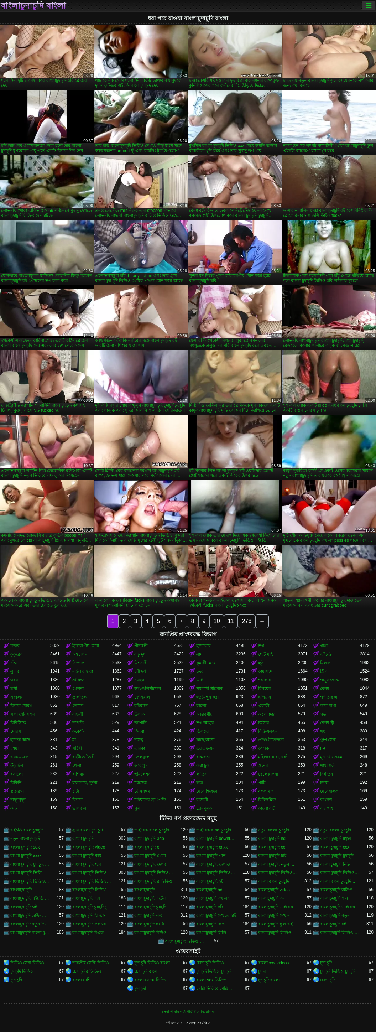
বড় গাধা (327, 808)
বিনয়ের (264, 688)
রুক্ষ (13, 808)
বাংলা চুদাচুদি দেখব (150, 864)
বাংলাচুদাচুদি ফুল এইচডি (278, 924)
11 (231, 621)
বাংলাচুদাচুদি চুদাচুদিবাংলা (154, 906)
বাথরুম (326, 799)
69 (322, 748)
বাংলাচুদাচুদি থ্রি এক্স (89, 915)
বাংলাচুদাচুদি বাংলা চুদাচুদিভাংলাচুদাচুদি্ (30, 932)
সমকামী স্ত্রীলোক (209, 688)
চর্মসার (263, 722)
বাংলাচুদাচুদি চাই (23, 906)
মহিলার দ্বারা (82, 671)
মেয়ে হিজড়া (206, 791)
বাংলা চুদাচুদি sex (25, 847)
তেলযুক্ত (141, 756)
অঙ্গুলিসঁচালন (147, 688)
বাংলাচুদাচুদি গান (334, 898)
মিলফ (325, 662)
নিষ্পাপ (78, 662)
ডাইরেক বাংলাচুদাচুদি (151, 830)
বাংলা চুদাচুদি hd (272, 838)
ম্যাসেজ (140, 782)
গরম (14, 680)
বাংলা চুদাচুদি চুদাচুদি (337, 855)
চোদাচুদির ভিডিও (86, 971)
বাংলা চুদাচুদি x (146, 847)
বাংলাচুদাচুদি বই (333, 924)
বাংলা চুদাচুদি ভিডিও (89, 872)
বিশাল (77, 799)
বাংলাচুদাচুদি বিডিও (150, 932)
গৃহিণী (77, 748)
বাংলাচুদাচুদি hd (209, 889)
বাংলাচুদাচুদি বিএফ (88, 932)
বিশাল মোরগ (21, 705)
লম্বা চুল (202, 765)
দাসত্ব (138, 739)
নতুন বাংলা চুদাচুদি (273, 830)
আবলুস (141, 765)
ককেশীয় (79, 731)
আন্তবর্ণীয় (204, 714)
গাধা (324, 645)
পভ (323, 714)
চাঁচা (13, 662)
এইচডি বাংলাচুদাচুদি (26, 830)
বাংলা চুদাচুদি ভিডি (26, 872)
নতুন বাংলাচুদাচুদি (25, 838)
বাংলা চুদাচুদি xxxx (26, 855)
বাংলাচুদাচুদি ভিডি (211, 932)
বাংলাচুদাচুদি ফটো (149, 924)
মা (74, 739)
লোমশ (77, 705)
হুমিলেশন (142, 774)
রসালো (16, 774)
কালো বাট (266, 808)
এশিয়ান (264, 697)
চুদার (262, 971)
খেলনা (78, 688)
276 (246, 621)
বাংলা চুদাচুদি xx (271, 847)
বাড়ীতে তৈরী (83, 756)
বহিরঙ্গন (141, 705)
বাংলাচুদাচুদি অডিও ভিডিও (340, 889)
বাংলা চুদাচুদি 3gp (149, 838)
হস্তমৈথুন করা (207, 697)
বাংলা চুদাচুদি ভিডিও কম (278, 872)
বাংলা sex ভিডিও (211, 979)
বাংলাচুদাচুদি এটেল (150, 898)
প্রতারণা (17, 791)
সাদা (199, 654)
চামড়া (139, 680)
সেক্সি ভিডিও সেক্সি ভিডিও (216, 988)
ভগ (261, 645)
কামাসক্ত (265, 671)
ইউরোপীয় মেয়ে (85, 645)
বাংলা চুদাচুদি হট (210, 881)
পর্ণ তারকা (328, 697)
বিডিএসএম (268, 731)
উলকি (139, 714)
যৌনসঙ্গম (142, 791)
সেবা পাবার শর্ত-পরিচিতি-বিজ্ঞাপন (188, 1012)
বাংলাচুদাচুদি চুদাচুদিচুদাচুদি (92, 906)
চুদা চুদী (140, 988)
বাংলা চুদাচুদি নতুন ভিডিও (278, 864)
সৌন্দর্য (140, 671)
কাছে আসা (205, 739)
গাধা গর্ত (327, 765)
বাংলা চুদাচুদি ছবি (86, 864)
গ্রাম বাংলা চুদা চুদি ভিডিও (92, 830)
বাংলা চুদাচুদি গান (210, 855)
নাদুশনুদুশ (18, 799)
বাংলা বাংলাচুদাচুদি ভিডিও (340, 881)
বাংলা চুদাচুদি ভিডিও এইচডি (216, 872)
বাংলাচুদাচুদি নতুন (335, 915)
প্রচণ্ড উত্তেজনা (271, 739)
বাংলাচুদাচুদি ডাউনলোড (30, 915)
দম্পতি (78, 722)
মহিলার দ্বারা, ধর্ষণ (273, 756)
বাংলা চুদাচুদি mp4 (335, 838)
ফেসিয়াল (142, 697)
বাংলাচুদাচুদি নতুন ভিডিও (30, 924)
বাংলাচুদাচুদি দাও (148, 915)
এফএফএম (205, 748)
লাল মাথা (328, 705)
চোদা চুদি (327, 979)
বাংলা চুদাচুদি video (88, 847)
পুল (137, 808)
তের (200, 671)
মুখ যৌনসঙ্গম (331, 756)
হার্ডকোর (203, 645)
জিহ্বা (139, 731)
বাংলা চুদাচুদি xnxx (212, 847)
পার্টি (262, 782)
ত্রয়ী (13, 688)
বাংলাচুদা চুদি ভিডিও (89, 889)
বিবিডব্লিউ (267, 799)
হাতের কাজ (20, 739)
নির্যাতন (326, 774)
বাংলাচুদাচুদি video (274, 889)
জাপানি (140, 722)
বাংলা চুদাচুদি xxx (334, 847)
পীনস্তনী (140, 645)
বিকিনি (15, 782)
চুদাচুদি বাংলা (269, 979)
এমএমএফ (19, 756)
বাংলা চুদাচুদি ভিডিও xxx (154, 872)
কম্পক (263, 748)
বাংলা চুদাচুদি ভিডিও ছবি (340, 872)
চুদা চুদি (326, 962)
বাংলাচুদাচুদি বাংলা (33, 5)
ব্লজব (15, 645)
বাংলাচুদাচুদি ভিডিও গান (340, 932)
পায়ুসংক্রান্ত (329, 680)
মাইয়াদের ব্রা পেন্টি (150, 799)
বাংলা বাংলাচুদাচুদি (273, 881)
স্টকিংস (78, 680)
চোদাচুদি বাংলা (146, 971)
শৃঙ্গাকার (264, 680)
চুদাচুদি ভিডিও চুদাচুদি (214, 971)
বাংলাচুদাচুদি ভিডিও (274, 932)
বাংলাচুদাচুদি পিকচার (89, 924)
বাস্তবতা (203, 756)
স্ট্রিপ (323, 671)
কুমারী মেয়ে (206, 662)
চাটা (75, 791)
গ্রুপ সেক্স (328, 739)
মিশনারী (140, 662)
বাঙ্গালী (202, 799)
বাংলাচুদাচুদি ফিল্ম (211, 924)
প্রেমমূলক (204, 808)
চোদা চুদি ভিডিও (210, 962)
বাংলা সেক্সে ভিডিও (151, 979)
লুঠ (260, 662)
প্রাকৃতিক (79, 697)
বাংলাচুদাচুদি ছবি (210, 906)
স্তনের (263, 765)
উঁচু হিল (16, 765)
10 (217, 621)
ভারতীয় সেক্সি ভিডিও (90, 962)
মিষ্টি (199, 680)
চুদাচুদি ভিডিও (22, 971)
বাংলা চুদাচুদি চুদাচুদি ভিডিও (30, 864)
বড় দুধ (140, 654)
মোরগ (15, 731)
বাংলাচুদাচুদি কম (271, 898)
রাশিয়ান (78, 774)
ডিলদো (202, 731)
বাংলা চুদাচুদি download (216, 838)
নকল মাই (265, 791)
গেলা (76, 765)
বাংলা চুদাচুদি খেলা (150, 855)
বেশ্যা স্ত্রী (327, 722)
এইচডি (326, 654)
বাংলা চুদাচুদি (83, 838)
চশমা (14, 748)
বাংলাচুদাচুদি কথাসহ (212, 898)
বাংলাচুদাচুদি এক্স (86, 898)
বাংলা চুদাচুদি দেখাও (213, 864)
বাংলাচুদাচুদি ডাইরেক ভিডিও (340, 906)
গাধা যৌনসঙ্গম (22, 714)
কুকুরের (16, 654)
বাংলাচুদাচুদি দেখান (274, 915)
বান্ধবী (77, 714)
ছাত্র (199, 782)
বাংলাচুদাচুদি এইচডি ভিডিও (30, 898)
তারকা (139, 748)
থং (322, 731)
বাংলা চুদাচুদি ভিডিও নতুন (92, 881)
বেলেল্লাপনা (268, 774)
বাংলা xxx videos (273, 962)
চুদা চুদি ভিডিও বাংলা (152, 962)
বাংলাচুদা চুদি (21, 889)
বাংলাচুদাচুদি (144, 889)
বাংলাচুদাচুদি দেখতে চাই (216, 915)
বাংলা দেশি (81, 979)
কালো (201, 705)
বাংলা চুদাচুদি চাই (272, 855)
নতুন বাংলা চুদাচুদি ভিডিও (340, 830)
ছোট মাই (265, 654)
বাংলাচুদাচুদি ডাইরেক (275, 906)
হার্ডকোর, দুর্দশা (84, 782)
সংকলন (17, 697)
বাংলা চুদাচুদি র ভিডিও (153, 881)
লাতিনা (202, 774)
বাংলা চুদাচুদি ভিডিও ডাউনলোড (30, 881)
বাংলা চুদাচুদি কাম (86, 855)
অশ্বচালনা (80, 654)
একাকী (263, 705)
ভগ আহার (205, 722)
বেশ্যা (324, 688)
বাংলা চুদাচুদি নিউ (335, 864)
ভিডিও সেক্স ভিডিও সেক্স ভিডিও (30, 962)
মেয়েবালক (329, 791)
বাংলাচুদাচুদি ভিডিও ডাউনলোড (185, 941)
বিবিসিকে (18, 722)
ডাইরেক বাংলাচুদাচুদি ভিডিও (216, 830)
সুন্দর (14, 671)
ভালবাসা (79, 808)
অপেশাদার (267, 714)
